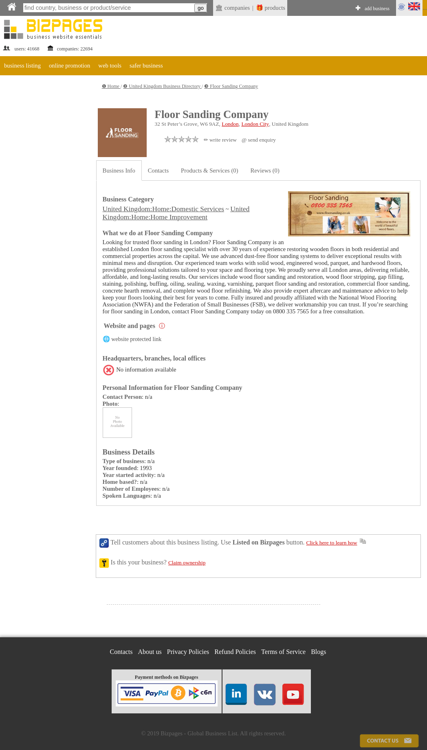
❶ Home (111, 86)
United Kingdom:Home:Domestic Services (163, 209)
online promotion (69, 65)
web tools (109, 65)
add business (377, 8)
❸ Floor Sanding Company (231, 86)
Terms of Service (283, 651)
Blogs (318, 651)
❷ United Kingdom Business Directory (162, 86)
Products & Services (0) (209, 170)
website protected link (136, 339)
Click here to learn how (331, 543)
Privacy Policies (188, 651)
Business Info (119, 170)
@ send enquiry (259, 140)
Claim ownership (186, 563)
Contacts (158, 170)
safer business (146, 65)
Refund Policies (235, 651)
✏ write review (220, 140)
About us (150, 651)
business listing (22, 65)
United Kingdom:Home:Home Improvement (176, 213)
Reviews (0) (265, 170)
